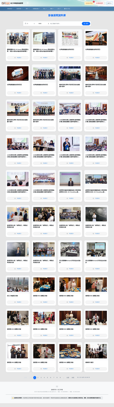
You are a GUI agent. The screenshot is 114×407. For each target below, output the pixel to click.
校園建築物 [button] (36, 8)
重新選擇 (99, 3)
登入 (110, 3)
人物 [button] (58, 8)
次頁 (68, 377)
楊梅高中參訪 (89, 362)
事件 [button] (27, 8)
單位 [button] (44, 8)
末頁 (73, 377)
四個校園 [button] (9, 8)
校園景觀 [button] (19, 8)
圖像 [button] (51, 8)
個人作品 (67, 8)
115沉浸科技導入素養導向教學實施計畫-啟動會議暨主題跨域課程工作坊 (69, 121)
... (63, 377)
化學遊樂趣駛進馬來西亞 (66, 49)
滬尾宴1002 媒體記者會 (40, 296)
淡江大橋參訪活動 (12, 296)
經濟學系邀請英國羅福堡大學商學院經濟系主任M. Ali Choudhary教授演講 (70, 192)
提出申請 (90, 3)
